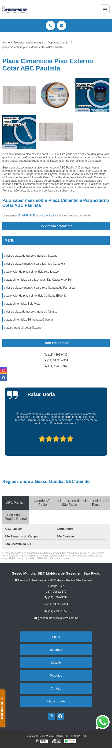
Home (56, 636)
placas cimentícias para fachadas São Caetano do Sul (37, 279)
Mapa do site (56, 701)
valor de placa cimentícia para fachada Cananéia (34, 263)
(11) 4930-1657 (56, 366)
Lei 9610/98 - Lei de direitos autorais (52, 558)
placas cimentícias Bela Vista (22, 303)
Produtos (56, 675)
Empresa (56, 649)
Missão (56, 662)
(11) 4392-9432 (26, 215)
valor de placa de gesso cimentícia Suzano (30, 255)
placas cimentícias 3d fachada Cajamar (28, 319)
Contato (56, 688)
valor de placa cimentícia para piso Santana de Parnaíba (39, 287)
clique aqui (47, 215)
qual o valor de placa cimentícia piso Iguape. (32, 271)
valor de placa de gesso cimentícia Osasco (30, 311)
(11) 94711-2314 (56, 360)
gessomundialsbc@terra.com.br (56, 618)
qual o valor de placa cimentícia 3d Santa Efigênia (35, 295)
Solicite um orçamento (56, 226)
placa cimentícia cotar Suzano (22, 327)
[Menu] (105, 9)
